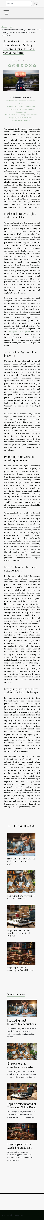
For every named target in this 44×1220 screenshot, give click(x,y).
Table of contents (22, 97)
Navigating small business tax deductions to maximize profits (21, 861)
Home (4, 27)
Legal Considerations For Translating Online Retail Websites (18, 933)
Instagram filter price (19, 331)
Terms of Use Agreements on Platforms (20, 106)
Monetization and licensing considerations (21, 115)
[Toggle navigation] (6, 13)
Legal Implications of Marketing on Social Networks (21, 969)
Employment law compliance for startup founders (21, 897)
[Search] (19, 3)
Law (11, 27)
